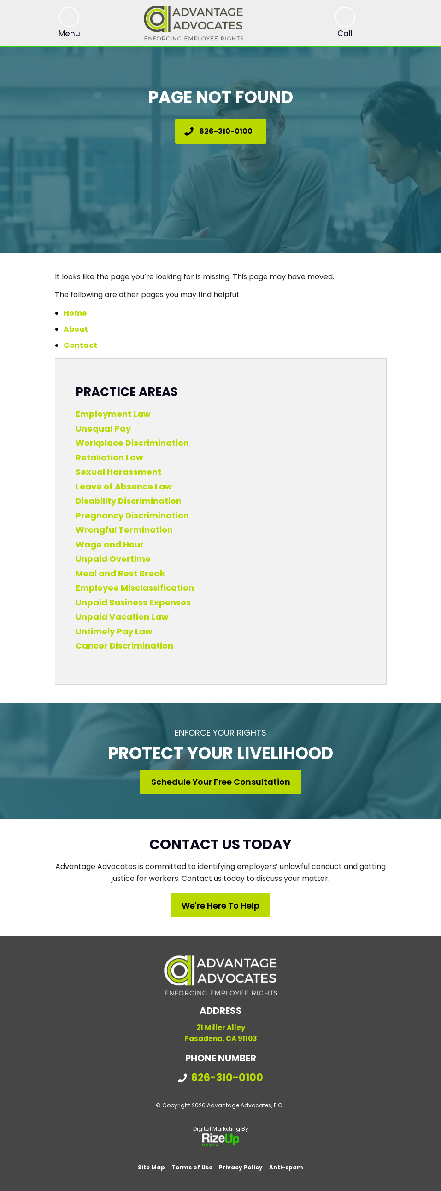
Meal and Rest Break (120, 573)
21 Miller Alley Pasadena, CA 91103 (220, 1033)
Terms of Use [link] (191, 1167)
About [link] (76, 329)
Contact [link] (80, 345)
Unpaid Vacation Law (122, 616)
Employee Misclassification (135, 587)
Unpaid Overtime (113, 558)
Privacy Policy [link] (241, 1167)
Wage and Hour (110, 544)
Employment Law (113, 414)
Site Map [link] (151, 1167)
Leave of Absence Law (124, 486)
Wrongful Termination (124, 529)
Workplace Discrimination (132, 443)
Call (345, 33)
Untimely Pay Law (114, 631)
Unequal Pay (103, 428)
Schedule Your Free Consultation (220, 782)
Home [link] (75, 313)
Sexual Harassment (118, 472)
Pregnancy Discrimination (132, 515)
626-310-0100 (226, 131)
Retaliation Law (109, 457)
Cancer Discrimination (124, 645)
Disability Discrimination (129, 500)
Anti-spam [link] (286, 1167)
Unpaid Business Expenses (133, 602)
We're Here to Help (220, 905)
